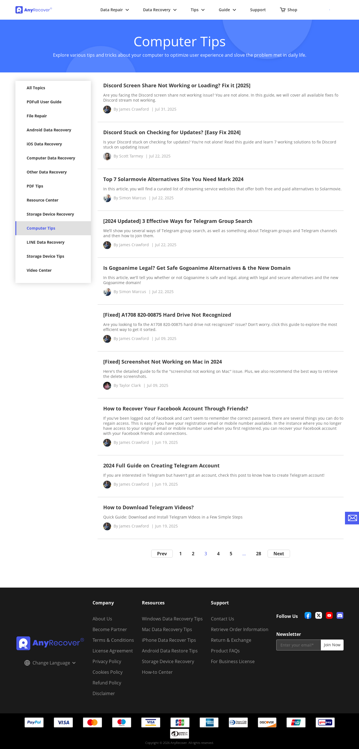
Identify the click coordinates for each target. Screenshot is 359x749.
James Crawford (134, 109)
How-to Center (157, 672)
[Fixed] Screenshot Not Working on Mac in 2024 (162, 361)
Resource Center (42, 200)
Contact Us (222, 619)
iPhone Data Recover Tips (169, 640)
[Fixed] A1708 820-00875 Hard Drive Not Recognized (167, 314)
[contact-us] (352, 518)
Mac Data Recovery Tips (167, 629)
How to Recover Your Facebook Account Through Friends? (175, 408)
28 (258, 554)
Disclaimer (104, 693)
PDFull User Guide (44, 101)
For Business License (233, 661)
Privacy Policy (107, 661)
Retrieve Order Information (239, 629)
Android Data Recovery (49, 130)
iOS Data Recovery (44, 144)
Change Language (49, 663)
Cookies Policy (108, 672)
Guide (227, 9)
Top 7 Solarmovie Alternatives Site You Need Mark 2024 (173, 179)
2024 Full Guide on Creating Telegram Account (161, 465)
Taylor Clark (130, 385)
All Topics (36, 87)
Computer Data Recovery (51, 158)
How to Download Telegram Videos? (148, 507)
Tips (198, 9)
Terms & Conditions (113, 640)
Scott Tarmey (131, 156)
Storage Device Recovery (50, 214)
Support (258, 9)
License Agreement (113, 651)
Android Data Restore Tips (170, 651)
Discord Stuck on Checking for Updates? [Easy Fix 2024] (172, 132)
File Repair (37, 115)
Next (278, 554)
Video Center (39, 270)
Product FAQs (225, 651)
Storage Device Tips (45, 256)
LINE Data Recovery (46, 242)
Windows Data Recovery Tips (172, 619)
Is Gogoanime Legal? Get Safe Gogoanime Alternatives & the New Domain (197, 267)
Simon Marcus (132, 197)
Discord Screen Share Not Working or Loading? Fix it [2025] (176, 85)
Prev (162, 554)
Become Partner (110, 629)
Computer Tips (41, 228)
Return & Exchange (231, 640)
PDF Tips (35, 186)
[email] (298, 645)
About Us (102, 619)
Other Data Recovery (47, 172)
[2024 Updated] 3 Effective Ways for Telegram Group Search (177, 221)
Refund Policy (107, 683)
